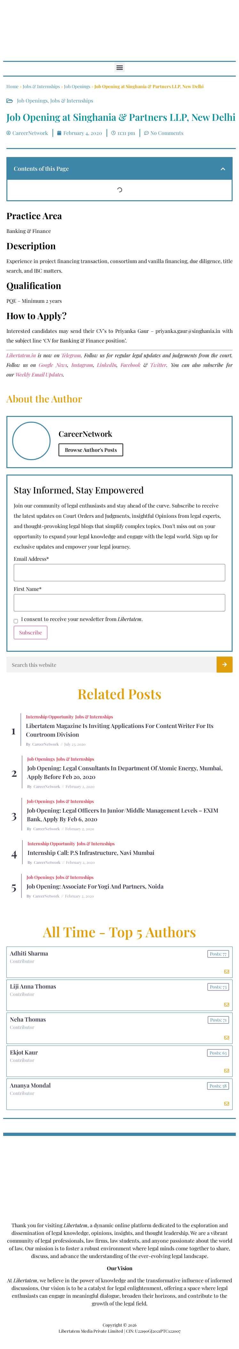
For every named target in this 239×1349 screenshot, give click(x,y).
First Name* (28, 589)
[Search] (225, 665)
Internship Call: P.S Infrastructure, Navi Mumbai (91, 853)
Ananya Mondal (30, 1085)
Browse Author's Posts (91, 449)
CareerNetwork (45, 744)
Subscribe (30, 632)
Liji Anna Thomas (33, 986)
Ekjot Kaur (24, 1052)
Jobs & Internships (41, 86)
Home (12, 86)
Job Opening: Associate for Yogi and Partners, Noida (95, 886)
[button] (119, 67)
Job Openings (77, 86)
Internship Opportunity (50, 717)
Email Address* (31, 558)
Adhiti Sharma (29, 953)
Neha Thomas (28, 1019)
